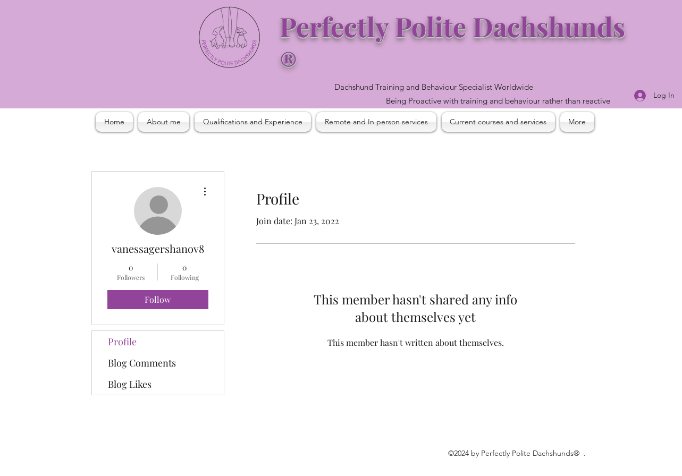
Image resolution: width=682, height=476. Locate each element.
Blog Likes (129, 384)
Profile (122, 341)
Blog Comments (142, 362)
